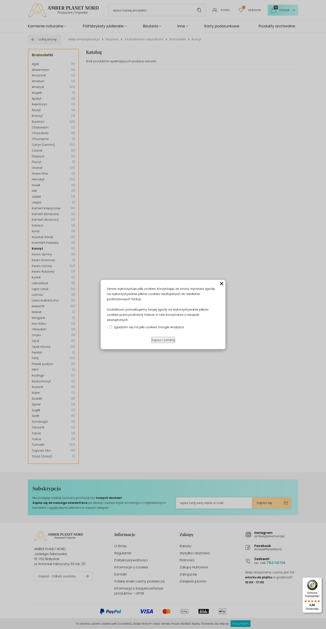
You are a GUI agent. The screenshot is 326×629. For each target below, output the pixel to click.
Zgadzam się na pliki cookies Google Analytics (149, 327)
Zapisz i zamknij (163, 340)
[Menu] (319, 580)
